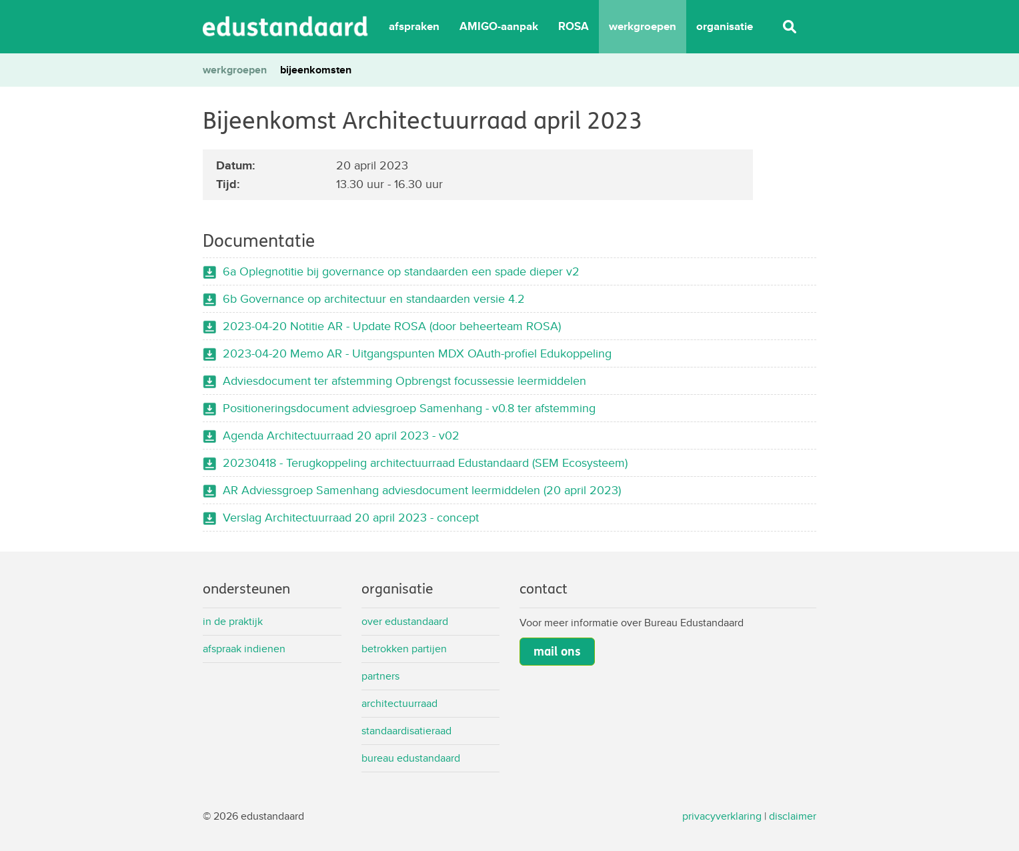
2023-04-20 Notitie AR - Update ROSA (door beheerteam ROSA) (392, 325)
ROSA (573, 26)
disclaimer (792, 816)
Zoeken (789, 26)
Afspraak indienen (244, 648)
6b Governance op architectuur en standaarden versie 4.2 (374, 298)
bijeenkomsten (315, 69)
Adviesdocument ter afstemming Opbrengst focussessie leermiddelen (404, 380)
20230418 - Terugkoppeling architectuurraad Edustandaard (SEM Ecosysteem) (425, 462)
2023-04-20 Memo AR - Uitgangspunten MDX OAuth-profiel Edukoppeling (417, 353)
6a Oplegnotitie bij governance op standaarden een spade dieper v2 (401, 271)
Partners (380, 676)
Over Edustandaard (404, 621)
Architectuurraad (399, 703)
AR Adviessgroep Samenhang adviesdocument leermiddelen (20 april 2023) (422, 490)
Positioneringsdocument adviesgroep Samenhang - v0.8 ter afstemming (409, 407)
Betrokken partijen (404, 648)
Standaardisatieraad (406, 730)
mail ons (557, 651)
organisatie (724, 26)
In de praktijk (233, 621)
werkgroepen (642, 26)
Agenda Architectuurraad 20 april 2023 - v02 (341, 435)
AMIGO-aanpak (498, 26)
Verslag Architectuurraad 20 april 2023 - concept (351, 517)
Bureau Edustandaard (410, 758)
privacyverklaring (722, 816)
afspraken (414, 26)
